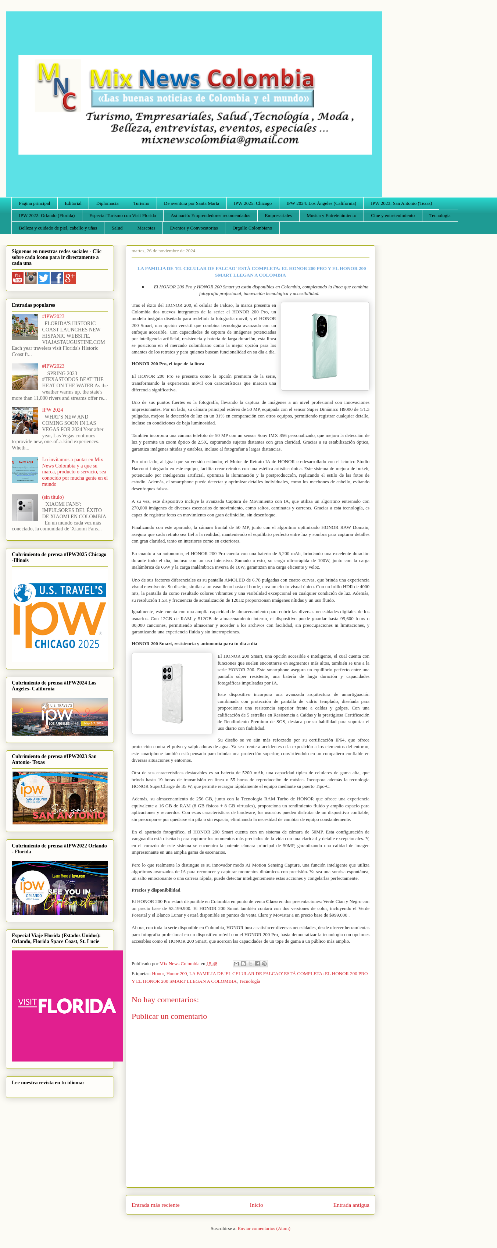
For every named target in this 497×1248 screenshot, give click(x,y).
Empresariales (278, 215)
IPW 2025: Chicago (253, 203)
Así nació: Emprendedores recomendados (210, 215)
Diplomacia (107, 203)
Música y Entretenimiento (331, 215)
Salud (117, 228)
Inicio (256, 1205)
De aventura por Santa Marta (191, 203)
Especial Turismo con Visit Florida (122, 215)
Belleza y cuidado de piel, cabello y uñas (58, 228)
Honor (158, 973)
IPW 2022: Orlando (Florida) (47, 215)
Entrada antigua (351, 1205)
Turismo (141, 203)
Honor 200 (176, 973)
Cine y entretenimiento (393, 215)
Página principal (34, 203)
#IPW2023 (53, 316)
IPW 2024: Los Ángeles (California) (321, 203)
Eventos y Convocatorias (194, 228)
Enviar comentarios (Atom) (264, 1228)
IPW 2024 (52, 410)
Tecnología (440, 215)
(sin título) (53, 497)
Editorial (73, 203)
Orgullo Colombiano (252, 228)
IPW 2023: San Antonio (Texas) (401, 203)
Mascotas (146, 228)
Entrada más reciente (156, 1205)
